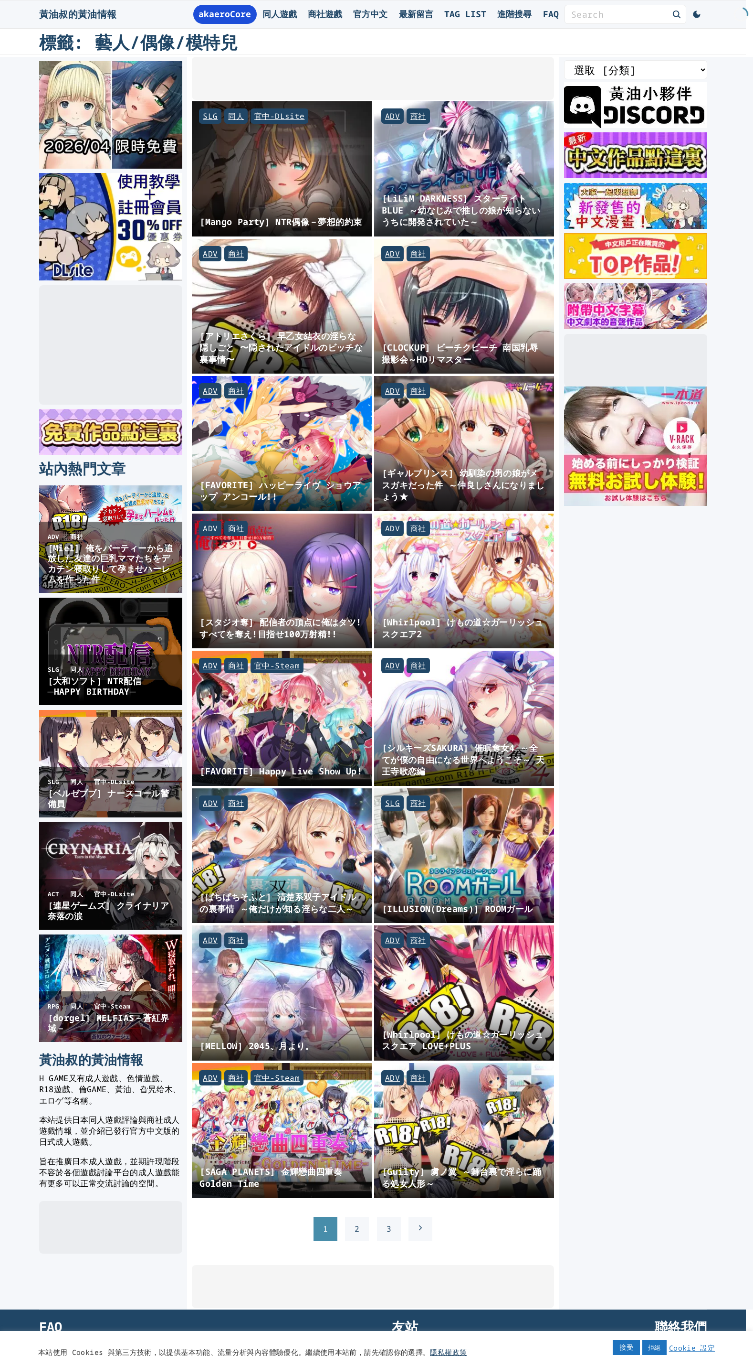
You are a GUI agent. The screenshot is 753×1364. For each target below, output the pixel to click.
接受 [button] (626, 1347)
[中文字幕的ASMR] (635, 326)
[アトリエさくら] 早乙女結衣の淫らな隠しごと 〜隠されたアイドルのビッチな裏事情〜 (281, 347)
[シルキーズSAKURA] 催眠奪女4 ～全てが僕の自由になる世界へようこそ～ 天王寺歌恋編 (463, 759)
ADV (392, 116)
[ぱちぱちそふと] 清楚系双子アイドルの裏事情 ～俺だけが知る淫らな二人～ (277, 902)
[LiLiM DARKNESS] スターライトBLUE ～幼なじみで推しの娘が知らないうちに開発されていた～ (461, 209)
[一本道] (635, 502)
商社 (418, 116)
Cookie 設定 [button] (692, 1347)
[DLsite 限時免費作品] (110, 451)
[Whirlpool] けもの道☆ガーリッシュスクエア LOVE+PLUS (462, 1040)
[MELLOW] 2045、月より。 (256, 1046)
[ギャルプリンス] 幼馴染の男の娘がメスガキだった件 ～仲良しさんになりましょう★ (463, 484)
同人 (236, 116)
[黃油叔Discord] (635, 124)
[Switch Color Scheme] (696, 14)
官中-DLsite (279, 116)
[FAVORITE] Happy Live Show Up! (280, 771)
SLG (210, 116)
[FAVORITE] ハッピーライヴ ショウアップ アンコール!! (280, 491)
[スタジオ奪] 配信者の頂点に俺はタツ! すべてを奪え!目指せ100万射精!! (280, 628)
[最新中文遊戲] (635, 175)
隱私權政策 (448, 1352)
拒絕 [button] (654, 1347)
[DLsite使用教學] (110, 277)
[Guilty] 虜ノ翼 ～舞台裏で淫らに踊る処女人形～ (461, 1177)
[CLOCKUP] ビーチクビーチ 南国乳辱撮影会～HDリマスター (460, 353)
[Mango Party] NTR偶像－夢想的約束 (280, 221)
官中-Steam (277, 665)
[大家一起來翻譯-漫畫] (635, 225)
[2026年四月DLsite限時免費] (110, 165)
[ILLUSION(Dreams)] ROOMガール (457, 908)
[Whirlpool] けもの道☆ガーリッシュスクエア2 (462, 628)
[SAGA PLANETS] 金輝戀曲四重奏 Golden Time (270, 1177)
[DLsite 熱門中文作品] (635, 275)
